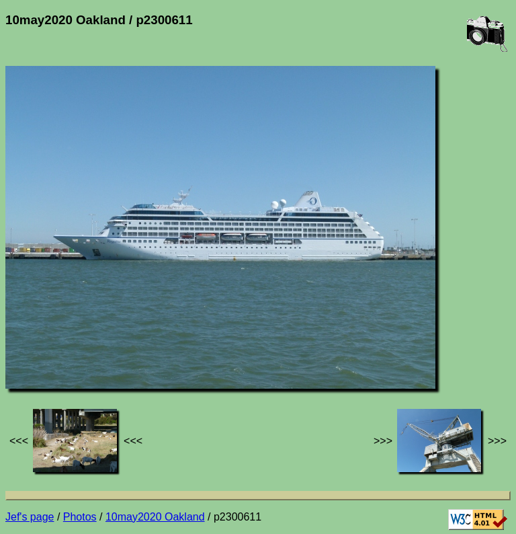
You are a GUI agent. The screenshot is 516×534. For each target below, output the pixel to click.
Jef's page (29, 517)
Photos (80, 517)
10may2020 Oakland (155, 517)
